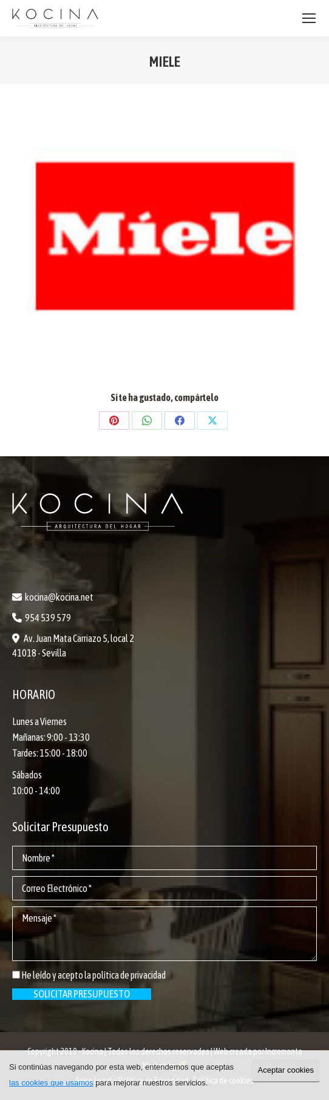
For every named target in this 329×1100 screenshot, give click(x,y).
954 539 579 (48, 617)
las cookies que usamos (51, 1082)
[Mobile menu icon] (309, 18)
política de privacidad (129, 975)
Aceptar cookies (286, 1070)
